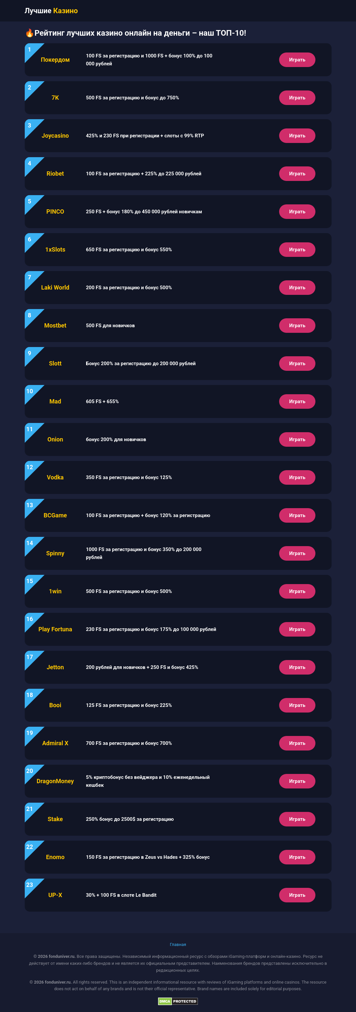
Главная (178, 944)
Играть (297, 60)
